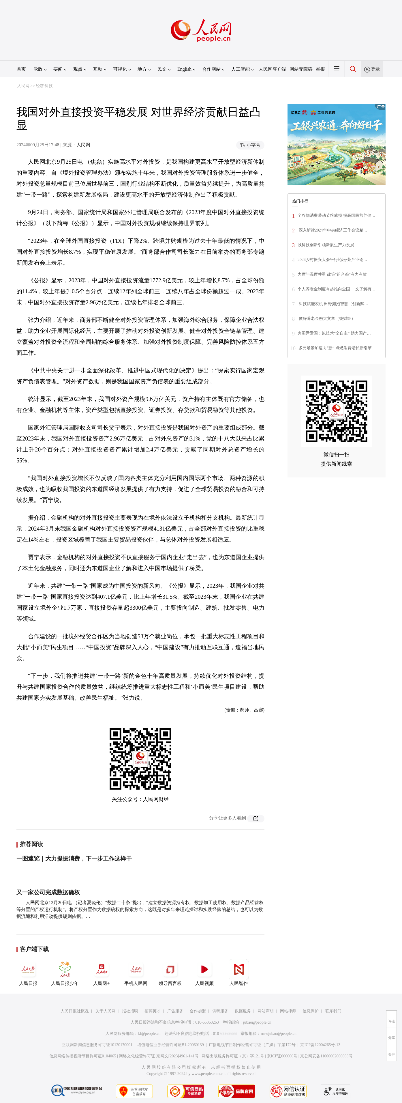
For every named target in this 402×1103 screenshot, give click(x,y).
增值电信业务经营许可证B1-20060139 (170, 1045)
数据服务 (243, 1011)
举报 (320, 69)
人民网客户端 (272, 69)
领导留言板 (170, 972)
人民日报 (28, 972)
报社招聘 (130, 1011)
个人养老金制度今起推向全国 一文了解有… (336, 289)
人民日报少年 (65, 972)
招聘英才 (152, 1011)
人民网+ (101, 972)
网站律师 (288, 1011)
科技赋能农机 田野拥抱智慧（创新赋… (333, 304)
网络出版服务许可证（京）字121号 (233, 1056)
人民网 (23, 86)
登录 (375, 69)
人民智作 (239, 972)
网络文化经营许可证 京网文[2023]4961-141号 (159, 1056)
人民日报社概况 (75, 1011)
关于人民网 (105, 1011)
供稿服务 (220, 1011)
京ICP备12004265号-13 (320, 1045)
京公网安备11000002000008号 (326, 1056)
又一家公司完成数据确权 (48, 892)
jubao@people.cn (257, 1022)
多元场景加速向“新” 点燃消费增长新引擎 (335, 348)
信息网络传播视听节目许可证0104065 (82, 1056)
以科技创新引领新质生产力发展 (326, 245)
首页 (21, 69)
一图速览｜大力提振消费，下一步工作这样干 (74, 858)
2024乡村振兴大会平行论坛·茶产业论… (332, 259)
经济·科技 (44, 86)
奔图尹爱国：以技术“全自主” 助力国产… (334, 333)
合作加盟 (198, 1011)
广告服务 (175, 1011)
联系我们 (333, 1011)
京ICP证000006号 (282, 1056)
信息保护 (311, 1011)
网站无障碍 (301, 69)
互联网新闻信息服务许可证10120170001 (97, 1045)
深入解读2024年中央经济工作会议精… (332, 230)
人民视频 (204, 972)
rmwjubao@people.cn (278, 1033)
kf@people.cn (149, 1033)
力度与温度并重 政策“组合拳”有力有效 (332, 274)
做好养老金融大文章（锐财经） (326, 318)
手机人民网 (135, 972)
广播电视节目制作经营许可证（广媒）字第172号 (252, 1045)
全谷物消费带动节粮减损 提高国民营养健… (336, 215)
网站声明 (266, 1011)
